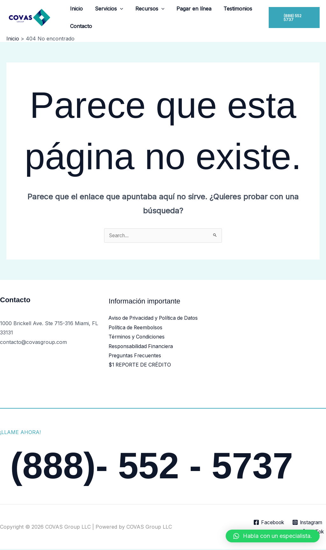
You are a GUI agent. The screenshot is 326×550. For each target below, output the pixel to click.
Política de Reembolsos (137, 328)
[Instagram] (306, 523)
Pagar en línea (187, 8)
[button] (117, 9)
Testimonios (229, 8)
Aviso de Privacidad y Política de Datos (155, 318)
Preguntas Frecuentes (135, 356)
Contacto (80, 26)
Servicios (106, 9)
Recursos (145, 9)
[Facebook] (266, 523)
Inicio (75, 8)
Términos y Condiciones (138, 337)
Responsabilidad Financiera (141, 347)
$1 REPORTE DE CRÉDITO (141, 365)
